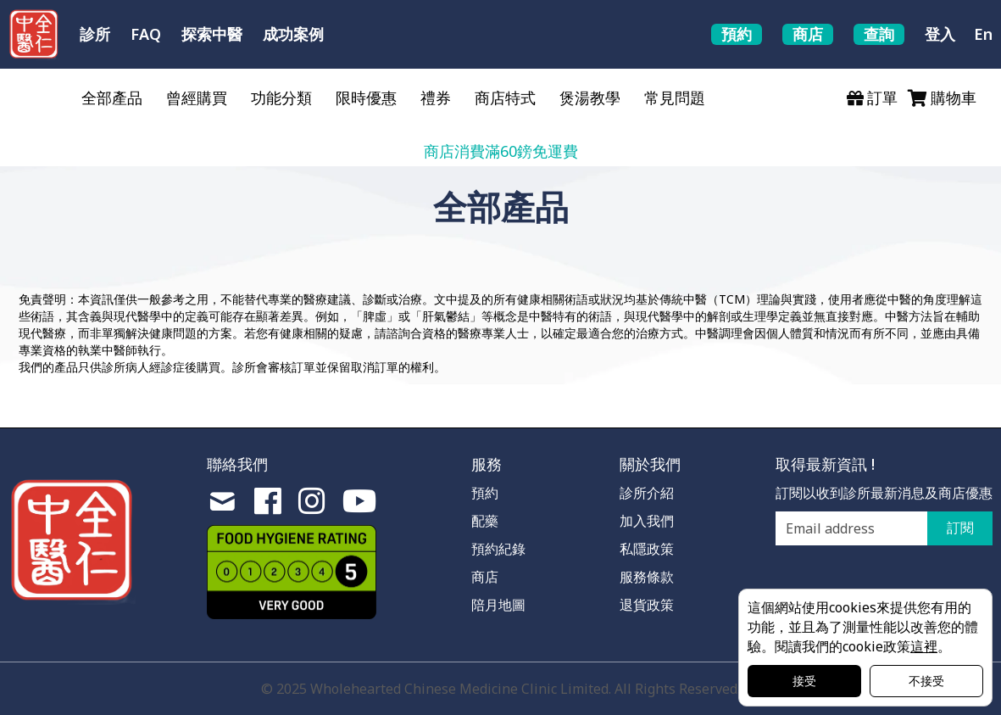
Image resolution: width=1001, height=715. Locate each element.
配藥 (484, 520)
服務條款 (647, 576)
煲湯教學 (589, 97)
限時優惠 (366, 97)
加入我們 (647, 520)
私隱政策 (647, 548)
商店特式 (505, 97)
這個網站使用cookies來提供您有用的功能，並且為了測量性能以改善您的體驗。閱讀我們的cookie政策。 (863, 627)
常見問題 (674, 97)
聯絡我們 (237, 464)
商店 (484, 576)
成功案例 (293, 34)
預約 (484, 492)
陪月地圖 (498, 604)
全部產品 (111, 97)
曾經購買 (196, 97)
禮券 (435, 97)
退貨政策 (647, 604)
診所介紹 (647, 492)
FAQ (146, 34)
